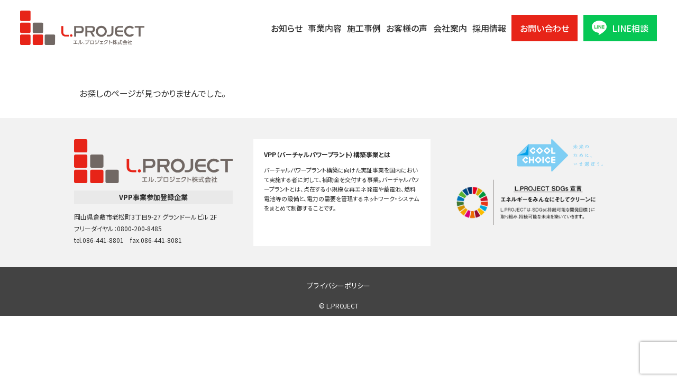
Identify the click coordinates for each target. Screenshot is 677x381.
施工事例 (364, 28)
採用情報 (489, 28)
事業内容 (325, 28)
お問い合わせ (544, 28)
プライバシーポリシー (338, 285)
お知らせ (287, 28)
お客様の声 (406, 28)
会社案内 (450, 28)
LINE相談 (620, 28)
